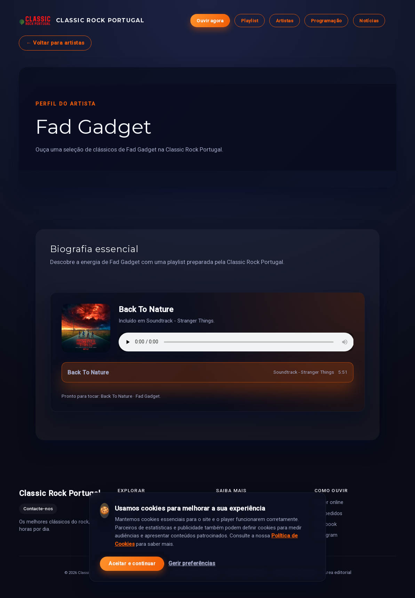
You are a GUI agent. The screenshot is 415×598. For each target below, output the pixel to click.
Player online (328, 502)
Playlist (249, 20)
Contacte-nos (38, 508)
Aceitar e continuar (132, 564)
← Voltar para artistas (55, 43)
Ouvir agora (210, 20)
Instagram (325, 535)
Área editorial (337, 572)
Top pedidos (328, 513)
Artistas (284, 20)
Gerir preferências (191, 563)
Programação (326, 20)
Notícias (368, 20)
